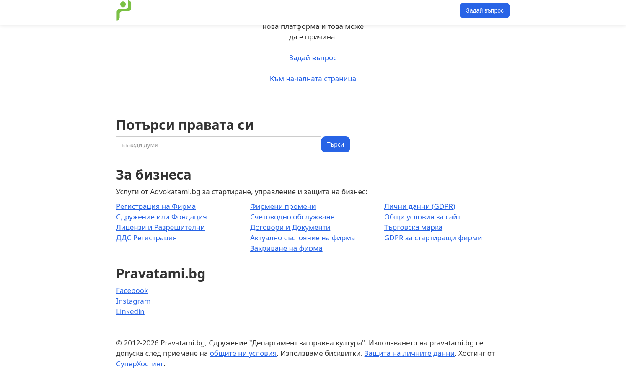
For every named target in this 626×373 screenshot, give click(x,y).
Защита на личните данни (410, 353)
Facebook (132, 290)
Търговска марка (413, 227)
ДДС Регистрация (146, 237)
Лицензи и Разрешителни (160, 227)
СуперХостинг (139, 363)
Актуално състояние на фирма (302, 237)
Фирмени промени (283, 206)
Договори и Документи (290, 227)
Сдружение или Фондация (161, 216)
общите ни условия (243, 353)
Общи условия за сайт (422, 216)
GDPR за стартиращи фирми (433, 237)
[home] (124, 10)
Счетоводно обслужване (292, 216)
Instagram (133, 301)
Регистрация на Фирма (156, 206)
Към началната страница (313, 78)
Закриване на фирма (286, 248)
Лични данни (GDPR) (419, 206)
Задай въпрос (485, 10)
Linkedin (130, 311)
